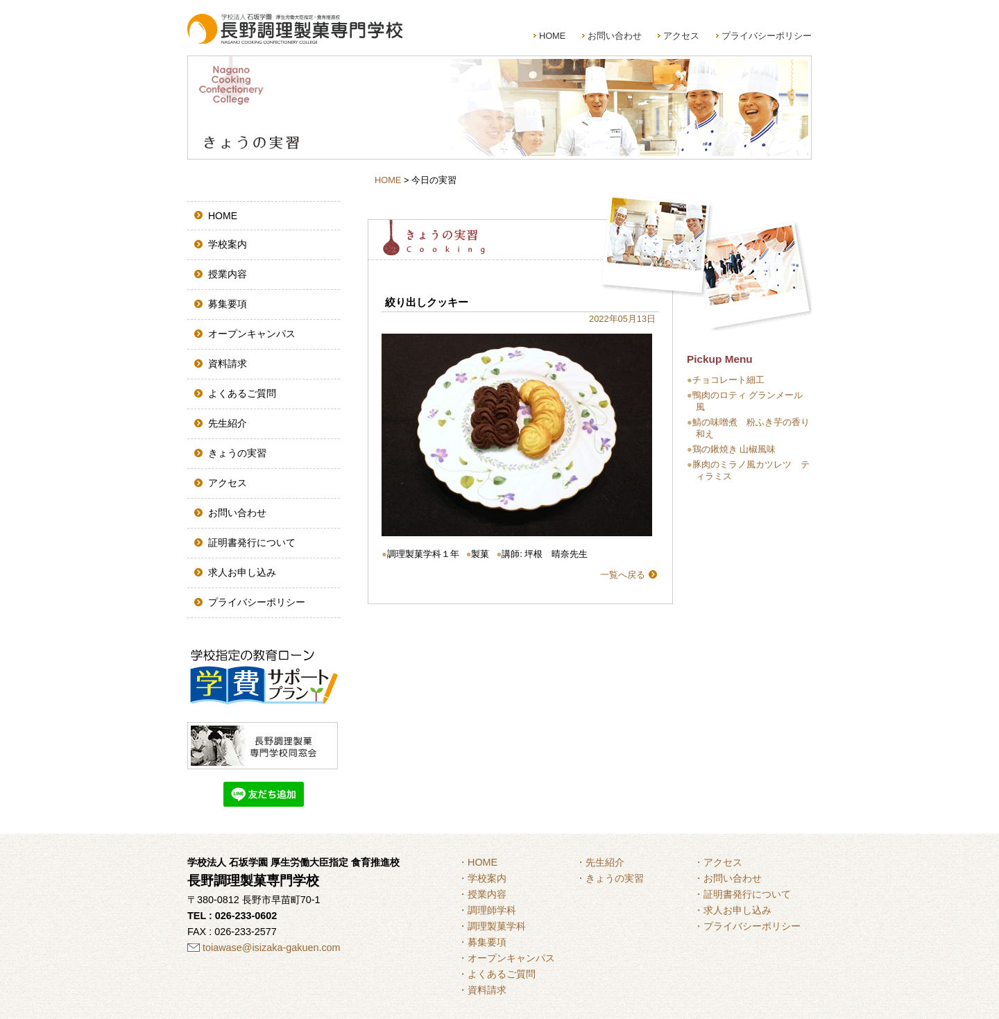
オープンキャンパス (252, 333)
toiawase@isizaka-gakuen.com (272, 947)
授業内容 (227, 274)
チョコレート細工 (728, 380)
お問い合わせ (615, 36)
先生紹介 (227, 423)
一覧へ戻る (622, 575)
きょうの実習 (237, 453)
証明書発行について (252, 542)
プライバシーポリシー (767, 36)
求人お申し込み (242, 572)
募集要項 (227, 303)
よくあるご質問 (242, 393)
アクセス (681, 36)
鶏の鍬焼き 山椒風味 (734, 449)
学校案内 (227, 244)
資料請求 (227, 363)
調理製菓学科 (497, 926)
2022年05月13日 (622, 319)
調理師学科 (492, 910)
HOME (552, 36)
